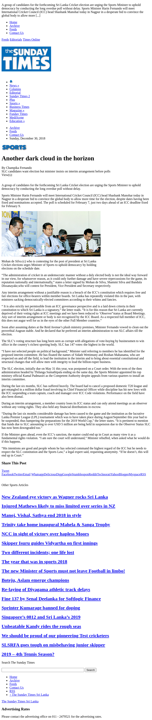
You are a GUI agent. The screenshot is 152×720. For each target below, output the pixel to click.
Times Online (31, 39)
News (14, 85)
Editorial (15, 92)
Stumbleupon (80, 474)
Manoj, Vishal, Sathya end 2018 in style (41, 515)
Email (26, 474)
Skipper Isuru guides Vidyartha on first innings (50, 543)
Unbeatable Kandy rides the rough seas (41, 626)
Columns (15, 89)
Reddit (93, 474)
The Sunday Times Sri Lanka (29, 694)
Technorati (104, 474)
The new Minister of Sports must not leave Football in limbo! (63, 570)
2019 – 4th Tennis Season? (28, 654)
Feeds (13, 29)
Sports (15, 103)
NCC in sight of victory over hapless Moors (45, 533)
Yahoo (115, 474)
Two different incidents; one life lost (38, 552)
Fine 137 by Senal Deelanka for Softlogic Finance (51, 598)
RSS (143, 474)
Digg (59, 474)
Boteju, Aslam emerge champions (35, 580)
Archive (15, 25)
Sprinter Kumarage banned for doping (41, 607)
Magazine (17, 110)
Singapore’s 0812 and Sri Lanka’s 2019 (41, 617)
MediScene (17, 117)
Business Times (19, 106)
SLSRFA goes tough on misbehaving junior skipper (53, 644)
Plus (12, 99)
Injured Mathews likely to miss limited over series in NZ (58, 506)
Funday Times (19, 114)
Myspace (134, 474)
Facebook (8, 474)
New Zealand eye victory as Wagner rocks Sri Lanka (55, 496)
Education (17, 121)
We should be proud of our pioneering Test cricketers (55, 635)
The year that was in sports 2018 (34, 561)
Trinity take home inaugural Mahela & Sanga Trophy (56, 524)
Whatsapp (37, 474)
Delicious (50, 474)
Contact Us (17, 33)
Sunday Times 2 (20, 96)
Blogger (124, 474)
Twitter (18, 474)
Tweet (5, 470)
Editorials (16, 39)
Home (13, 22)
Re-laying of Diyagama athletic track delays (46, 589)
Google (67, 474)
